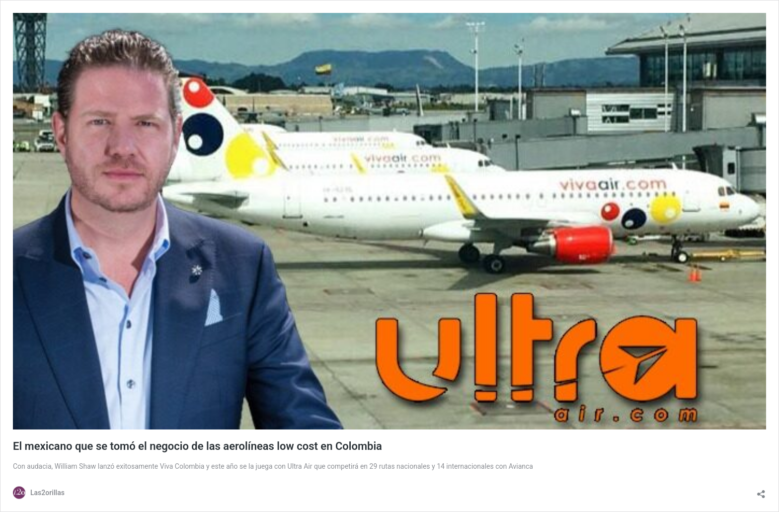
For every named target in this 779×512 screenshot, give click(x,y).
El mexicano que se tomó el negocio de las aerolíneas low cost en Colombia (197, 446)
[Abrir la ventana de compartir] (761, 491)
